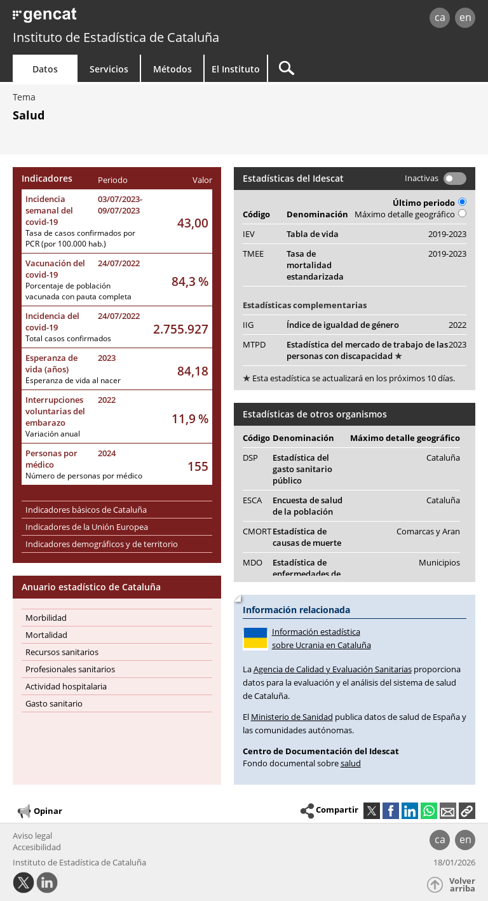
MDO (252, 562)
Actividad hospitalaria (66, 686)
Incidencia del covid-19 (52, 321)
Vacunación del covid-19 (55, 268)
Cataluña (443, 457)
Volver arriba (462, 885)
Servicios (109, 69)
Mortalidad (46, 634)
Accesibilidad (37, 847)
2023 (107, 357)
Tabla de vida (313, 234)
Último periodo (429, 202)
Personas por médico (51, 458)
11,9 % (190, 418)
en (465, 17)
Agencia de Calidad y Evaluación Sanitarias (333, 669)
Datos (45, 69)
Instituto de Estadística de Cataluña (116, 37)
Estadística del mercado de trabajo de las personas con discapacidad (367, 350)
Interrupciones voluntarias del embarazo (55, 411)
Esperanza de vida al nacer (73, 380)
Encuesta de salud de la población (307, 505)
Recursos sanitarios (61, 652)
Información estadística (354, 639)
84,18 (192, 370)
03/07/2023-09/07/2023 (120, 204)
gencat (105, 19)
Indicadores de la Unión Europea (86, 526)
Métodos (172, 69)
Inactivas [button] (421, 178)
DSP (250, 457)
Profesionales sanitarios (70, 669)
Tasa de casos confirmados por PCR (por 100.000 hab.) (80, 238)
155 (197, 466)
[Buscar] (347, 68)
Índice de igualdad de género (343, 324)
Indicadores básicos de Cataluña (86, 509)
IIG (248, 324)
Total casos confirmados (68, 338)
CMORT (257, 531)
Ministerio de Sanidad (292, 716)
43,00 (192, 222)
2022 (107, 399)
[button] (467, 811)
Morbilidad (46, 617)
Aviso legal (32, 835)
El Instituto (236, 69)
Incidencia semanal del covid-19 (49, 210)
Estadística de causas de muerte (307, 536)
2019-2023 (447, 234)
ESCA (252, 500)
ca (440, 17)
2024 (107, 453)
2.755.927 (180, 328)
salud (351, 763)
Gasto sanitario (54, 703)
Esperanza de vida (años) (51, 363)
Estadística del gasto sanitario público (302, 469)
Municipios (439, 562)
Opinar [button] (39, 811)
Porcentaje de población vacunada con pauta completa (78, 291)
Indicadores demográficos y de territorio (101, 544)
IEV (249, 234)
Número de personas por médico (83, 475)
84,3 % (190, 281)
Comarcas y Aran (428, 531)
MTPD (254, 344)
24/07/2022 (119, 263)
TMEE (253, 253)
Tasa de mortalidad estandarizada (315, 265)
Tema (24, 97)
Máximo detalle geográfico (410, 214)
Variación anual (52, 433)
